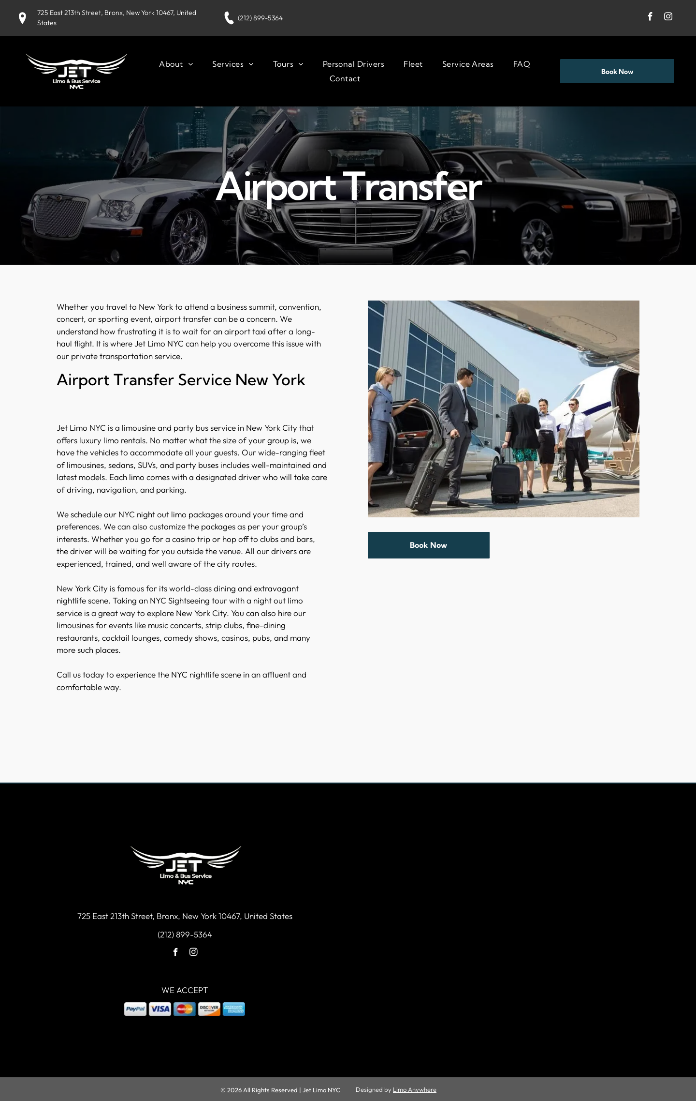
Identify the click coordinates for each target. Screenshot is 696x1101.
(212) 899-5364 (260, 18)
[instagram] (668, 18)
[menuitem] (176, 63)
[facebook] (650, 18)
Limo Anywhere (414, 1088)
